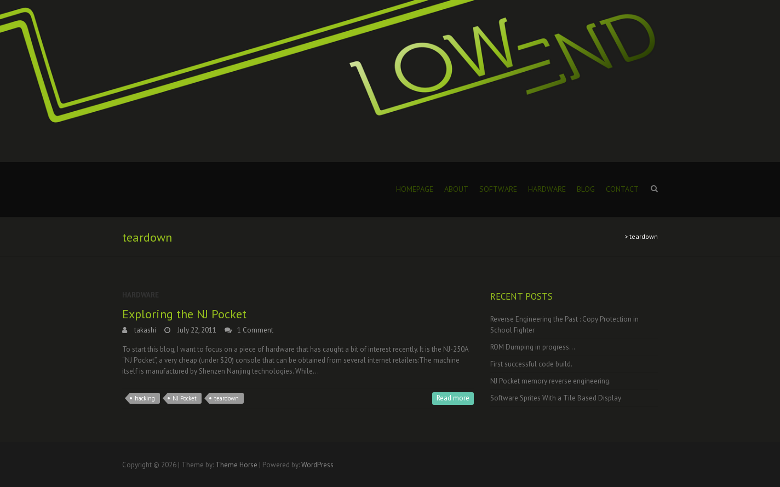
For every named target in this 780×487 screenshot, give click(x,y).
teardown (226, 398)
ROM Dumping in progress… (532, 347)
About (456, 189)
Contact (622, 189)
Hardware (547, 189)
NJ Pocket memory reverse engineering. (550, 381)
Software (498, 189)
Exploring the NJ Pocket (184, 314)
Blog (586, 189)
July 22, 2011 (196, 330)
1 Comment (255, 330)
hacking (145, 398)
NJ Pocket (185, 398)
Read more (453, 398)
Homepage (414, 189)
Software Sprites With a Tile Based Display (555, 398)
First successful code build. (531, 364)
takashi (144, 330)
